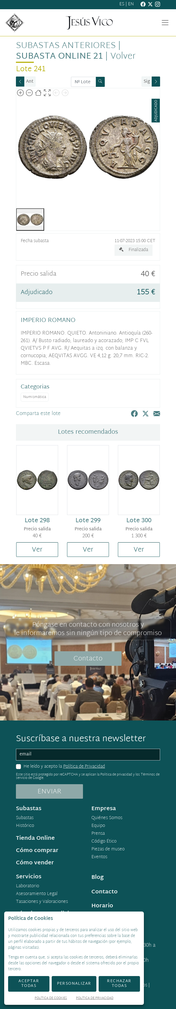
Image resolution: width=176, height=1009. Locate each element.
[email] (88, 754)
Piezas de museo (108, 849)
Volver (123, 57)
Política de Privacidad (84, 767)
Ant (30, 82)
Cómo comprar (37, 851)
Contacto (88, 659)
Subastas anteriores (66, 46)
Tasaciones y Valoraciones (42, 902)
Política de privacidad (116, 775)
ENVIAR (49, 792)
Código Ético (103, 842)
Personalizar (74, 983)
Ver (37, 550)
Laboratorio (27, 886)
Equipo (98, 826)
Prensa (98, 834)
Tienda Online (35, 838)
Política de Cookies (51, 998)
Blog (97, 877)
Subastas (25, 818)
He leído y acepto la (64, 767)
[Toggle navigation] (165, 22)
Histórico (25, 826)
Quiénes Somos (106, 818)
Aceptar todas (28, 983)
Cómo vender (35, 863)
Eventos (99, 857)
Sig (147, 82)
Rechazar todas (119, 983)
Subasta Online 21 (59, 57)
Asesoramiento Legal (37, 894)
